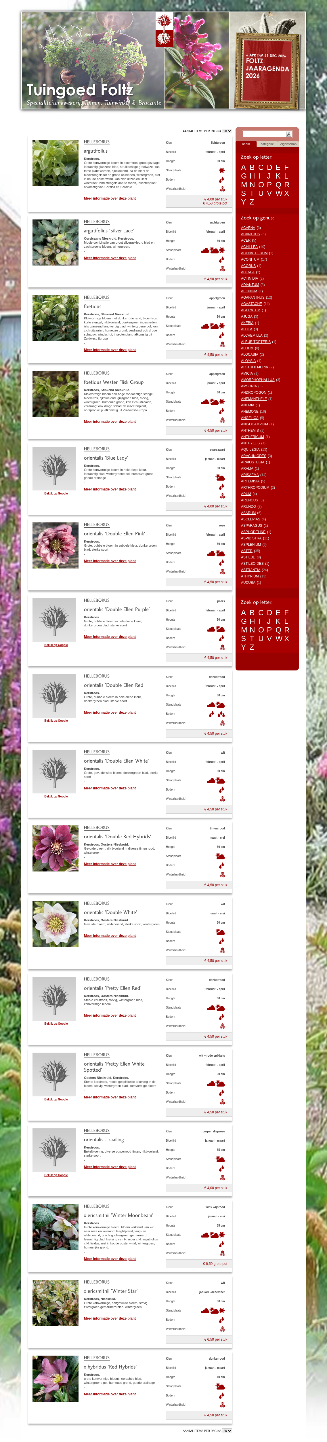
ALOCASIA (249, 355)
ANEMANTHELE (254, 399)
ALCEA (246, 329)
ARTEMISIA (250, 481)
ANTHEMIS (250, 431)
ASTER (247, 551)
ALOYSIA (248, 361)
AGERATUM (250, 310)
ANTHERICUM (252, 437)
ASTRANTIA (250, 570)
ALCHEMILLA (252, 336)
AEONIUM (249, 291)
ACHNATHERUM (254, 253)
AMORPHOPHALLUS (258, 380)
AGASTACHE (251, 304)
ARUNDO (248, 507)
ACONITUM (250, 259)
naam (246, 144)
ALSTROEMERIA (254, 367)
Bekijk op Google (56, 493)
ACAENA (248, 228)
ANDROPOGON (253, 393)
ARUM (246, 494)
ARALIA (247, 469)
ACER (245, 240)
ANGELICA (250, 418)
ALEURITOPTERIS (256, 342)
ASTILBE (248, 557)
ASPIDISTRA (251, 538)
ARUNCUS (249, 500)
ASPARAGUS (251, 526)
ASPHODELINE (253, 532)
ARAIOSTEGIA (252, 462)
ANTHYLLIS (250, 443)
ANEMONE (250, 412)
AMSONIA (249, 386)
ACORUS (248, 266)
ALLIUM (247, 348)
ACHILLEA (249, 247)
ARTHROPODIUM (255, 488)
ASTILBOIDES (252, 564)
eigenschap (288, 144)
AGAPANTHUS (253, 297)
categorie (267, 144)
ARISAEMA (250, 475)
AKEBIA (247, 323)
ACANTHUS (250, 234)
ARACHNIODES (253, 456)
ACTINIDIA (249, 278)
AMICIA (247, 374)
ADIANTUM (250, 285)
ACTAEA (248, 272)
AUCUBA (248, 583)
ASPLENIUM (251, 545)
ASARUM (248, 513)
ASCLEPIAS (250, 519)
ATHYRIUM (250, 576)
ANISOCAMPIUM (254, 424)
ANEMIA (247, 405)
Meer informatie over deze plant (110, 198)
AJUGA (247, 316)
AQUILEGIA (250, 450)
